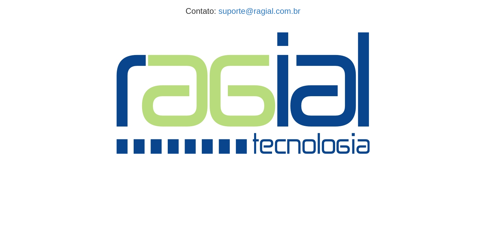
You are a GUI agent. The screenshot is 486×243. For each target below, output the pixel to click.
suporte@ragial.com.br (259, 11)
